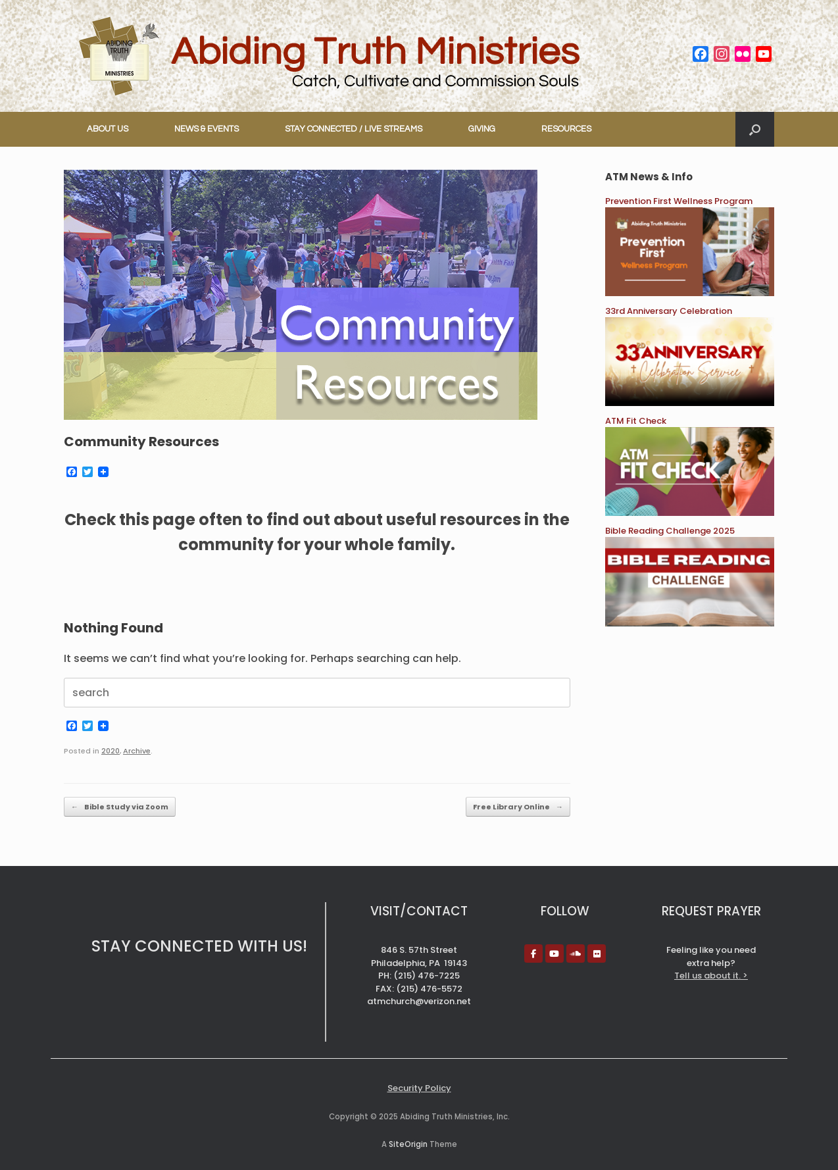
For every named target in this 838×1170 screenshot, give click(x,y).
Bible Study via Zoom (119, 807)
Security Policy (419, 1088)
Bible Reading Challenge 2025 (670, 530)
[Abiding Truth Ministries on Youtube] (554, 953)
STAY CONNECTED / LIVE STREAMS (353, 129)
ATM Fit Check (635, 421)
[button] (754, 129)
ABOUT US (107, 129)
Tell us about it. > (711, 975)
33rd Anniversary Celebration (668, 311)
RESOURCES (566, 129)
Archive (137, 751)
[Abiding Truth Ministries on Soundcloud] (575, 953)
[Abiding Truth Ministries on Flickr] (596, 953)
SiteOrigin (408, 1144)
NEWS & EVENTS (206, 129)
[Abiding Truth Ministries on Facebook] (533, 953)
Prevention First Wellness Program (678, 201)
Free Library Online (518, 807)
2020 (110, 751)
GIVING (481, 129)
